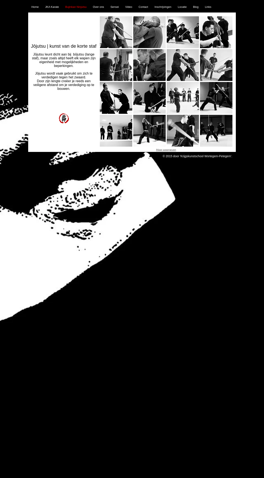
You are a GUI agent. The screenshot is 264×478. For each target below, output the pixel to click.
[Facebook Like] (227, 2)
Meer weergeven (166, 149)
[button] (116, 32)
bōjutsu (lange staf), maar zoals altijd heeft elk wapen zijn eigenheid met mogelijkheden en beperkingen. (64, 60)
